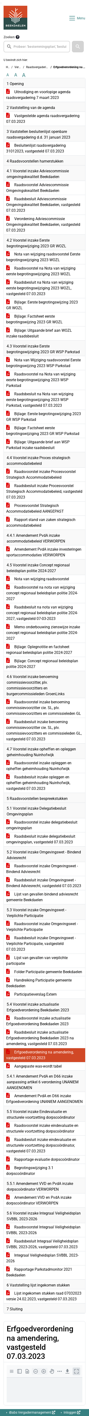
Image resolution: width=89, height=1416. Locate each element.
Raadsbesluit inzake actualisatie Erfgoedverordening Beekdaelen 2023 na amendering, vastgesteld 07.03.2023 (40, 1038)
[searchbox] (37, 46)
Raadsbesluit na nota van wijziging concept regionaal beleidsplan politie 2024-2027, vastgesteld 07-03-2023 (42, 613)
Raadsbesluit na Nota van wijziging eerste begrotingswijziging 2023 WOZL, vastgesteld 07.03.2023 (39, 288)
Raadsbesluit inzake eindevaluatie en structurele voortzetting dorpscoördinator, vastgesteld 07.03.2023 (41, 1145)
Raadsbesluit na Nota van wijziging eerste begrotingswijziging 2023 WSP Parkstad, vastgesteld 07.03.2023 (39, 400)
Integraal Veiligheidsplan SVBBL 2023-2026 (42, 1258)
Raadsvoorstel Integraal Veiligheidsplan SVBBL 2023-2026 (43, 1230)
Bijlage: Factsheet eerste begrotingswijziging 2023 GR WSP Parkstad (42, 431)
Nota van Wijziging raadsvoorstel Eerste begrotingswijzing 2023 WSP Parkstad (43, 363)
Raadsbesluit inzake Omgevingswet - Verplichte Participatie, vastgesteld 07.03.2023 (41, 944)
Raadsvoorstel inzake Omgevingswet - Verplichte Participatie (42, 927)
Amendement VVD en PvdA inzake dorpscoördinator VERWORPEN (38, 1200)
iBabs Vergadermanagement (31, 1412)
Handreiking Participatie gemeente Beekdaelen (39, 983)
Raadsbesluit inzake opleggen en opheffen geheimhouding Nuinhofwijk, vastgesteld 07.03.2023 (38, 783)
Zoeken (9, 37)
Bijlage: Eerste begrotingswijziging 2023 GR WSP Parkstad (43, 417)
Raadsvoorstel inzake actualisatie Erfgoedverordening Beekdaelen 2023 (38, 1021)
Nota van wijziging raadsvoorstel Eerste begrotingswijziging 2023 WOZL (43, 257)
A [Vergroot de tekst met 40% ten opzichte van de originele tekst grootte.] (23, 75)
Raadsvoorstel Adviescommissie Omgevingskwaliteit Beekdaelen (37, 188)
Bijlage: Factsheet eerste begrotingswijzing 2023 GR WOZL (34, 319)
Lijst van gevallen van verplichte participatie (37, 960)
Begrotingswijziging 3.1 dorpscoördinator (29, 1171)
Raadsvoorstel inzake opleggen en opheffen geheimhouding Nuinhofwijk (38, 766)
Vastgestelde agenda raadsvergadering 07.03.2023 (43, 119)
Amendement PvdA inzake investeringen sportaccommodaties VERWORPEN (43, 552)
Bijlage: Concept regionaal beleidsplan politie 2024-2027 (42, 664)
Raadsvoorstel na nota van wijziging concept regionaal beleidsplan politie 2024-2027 (42, 593)
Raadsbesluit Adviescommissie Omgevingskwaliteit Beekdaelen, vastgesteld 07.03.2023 (43, 205)
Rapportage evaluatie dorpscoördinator (43, 1159)
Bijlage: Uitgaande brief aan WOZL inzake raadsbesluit (39, 333)
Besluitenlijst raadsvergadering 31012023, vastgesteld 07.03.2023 (36, 148)
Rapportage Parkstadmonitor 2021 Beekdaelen (39, 1272)
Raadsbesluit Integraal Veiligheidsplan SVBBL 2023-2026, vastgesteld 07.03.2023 (42, 1244)
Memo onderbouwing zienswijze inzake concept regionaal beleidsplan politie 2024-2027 (43, 633)
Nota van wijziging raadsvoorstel (37, 579)
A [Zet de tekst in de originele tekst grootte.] (7, 75)
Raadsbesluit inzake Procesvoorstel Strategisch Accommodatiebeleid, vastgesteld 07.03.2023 (44, 491)
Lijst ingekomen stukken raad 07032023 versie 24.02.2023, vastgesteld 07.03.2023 (43, 1296)
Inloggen (71, 1412)
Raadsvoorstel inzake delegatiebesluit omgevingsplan (41, 825)
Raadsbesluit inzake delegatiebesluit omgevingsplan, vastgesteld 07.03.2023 (40, 839)
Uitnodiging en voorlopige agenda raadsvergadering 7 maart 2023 (38, 95)
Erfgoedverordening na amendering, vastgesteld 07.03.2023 (40, 1055)
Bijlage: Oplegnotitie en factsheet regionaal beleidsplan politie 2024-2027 (39, 650)
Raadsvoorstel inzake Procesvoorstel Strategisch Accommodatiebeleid (41, 474)
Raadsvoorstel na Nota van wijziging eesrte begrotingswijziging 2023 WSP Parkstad (40, 380)
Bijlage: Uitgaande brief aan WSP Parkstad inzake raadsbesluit (38, 445)
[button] (78, 46)
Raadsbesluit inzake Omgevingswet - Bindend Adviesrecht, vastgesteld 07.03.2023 (43, 883)
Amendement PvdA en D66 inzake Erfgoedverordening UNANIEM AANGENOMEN (44, 1099)
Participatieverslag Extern (31, 994)
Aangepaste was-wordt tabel (34, 1066)
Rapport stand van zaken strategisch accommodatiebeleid (40, 522)
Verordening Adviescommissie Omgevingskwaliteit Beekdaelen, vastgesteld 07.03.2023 (43, 225)
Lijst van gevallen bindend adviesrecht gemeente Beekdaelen (42, 897)
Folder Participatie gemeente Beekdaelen (44, 972)
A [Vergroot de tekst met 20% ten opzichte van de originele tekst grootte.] (15, 75)
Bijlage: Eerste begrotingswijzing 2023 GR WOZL (42, 305)
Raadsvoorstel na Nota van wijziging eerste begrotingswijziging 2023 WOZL (40, 271)
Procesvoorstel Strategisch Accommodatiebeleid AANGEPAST (35, 508)
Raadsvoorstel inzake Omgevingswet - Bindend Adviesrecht (42, 869)
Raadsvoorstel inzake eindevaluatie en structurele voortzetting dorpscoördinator (42, 1128)
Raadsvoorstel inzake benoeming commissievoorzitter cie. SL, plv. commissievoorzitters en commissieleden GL (43, 708)
